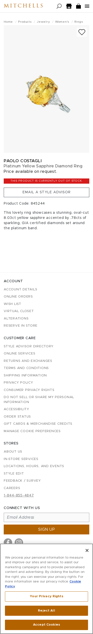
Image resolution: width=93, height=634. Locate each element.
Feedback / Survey (22, 480)
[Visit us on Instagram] (19, 542)
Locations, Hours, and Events (34, 466)
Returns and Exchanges (28, 361)
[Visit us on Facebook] (8, 542)
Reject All (46, 610)
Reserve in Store (20, 325)
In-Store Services (21, 459)
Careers (12, 488)
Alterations (16, 318)
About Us (13, 451)
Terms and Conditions (26, 368)
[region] (46, 589)
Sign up (46, 529)
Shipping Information (25, 375)
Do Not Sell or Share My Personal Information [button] (39, 400)
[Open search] (59, 6)
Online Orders (18, 296)
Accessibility (16, 409)
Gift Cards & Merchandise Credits (38, 423)
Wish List (12, 304)
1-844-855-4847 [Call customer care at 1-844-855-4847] (19, 495)
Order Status (17, 416)
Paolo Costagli (23, 161)
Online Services (19, 353)
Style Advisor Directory (28, 346)
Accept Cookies (46, 624)
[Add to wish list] (82, 32)
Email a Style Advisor (47, 192)
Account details (20, 289)
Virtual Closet (19, 311)
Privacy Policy (18, 382)
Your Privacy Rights (46, 596)
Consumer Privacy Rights (29, 390)
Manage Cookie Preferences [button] (32, 431)
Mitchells (24, 6)
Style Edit (14, 473)
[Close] (87, 550)
